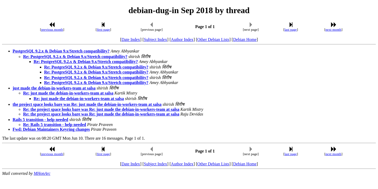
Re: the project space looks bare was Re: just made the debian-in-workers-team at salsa (101, 109)
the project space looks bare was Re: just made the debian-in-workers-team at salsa (87, 104)
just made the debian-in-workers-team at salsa (54, 88)
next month (333, 30)
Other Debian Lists (213, 39)
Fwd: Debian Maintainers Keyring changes (51, 129)
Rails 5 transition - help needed (40, 119)
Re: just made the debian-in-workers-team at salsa (68, 93)
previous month (52, 30)
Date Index (131, 39)
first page (103, 30)
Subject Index (155, 39)
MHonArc (42, 173)
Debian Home (244, 39)
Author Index (182, 39)
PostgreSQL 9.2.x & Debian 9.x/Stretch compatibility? (61, 51)
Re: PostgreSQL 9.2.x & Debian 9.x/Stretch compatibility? (75, 56)
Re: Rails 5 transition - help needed (54, 124)
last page (291, 30)
